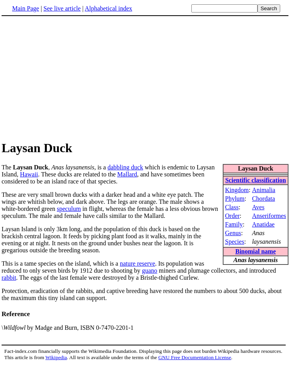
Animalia (264, 190)
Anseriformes (269, 215)
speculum (69, 208)
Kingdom (237, 190)
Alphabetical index (108, 8)
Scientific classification (255, 180)
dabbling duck (125, 167)
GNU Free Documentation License (194, 357)
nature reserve (137, 263)
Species (234, 241)
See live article (62, 8)
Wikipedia (56, 357)
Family (234, 224)
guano (149, 270)
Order (232, 215)
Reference (16, 314)
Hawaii (29, 174)
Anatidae (263, 224)
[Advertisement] (67, 78)
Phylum (235, 198)
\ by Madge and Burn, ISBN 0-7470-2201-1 (67, 327)
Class (232, 207)
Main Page (25, 8)
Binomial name (255, 251)
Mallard (127, 174)
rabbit (9, 277)
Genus (233, 233)
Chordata (263, 198)
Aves (258, 207)
